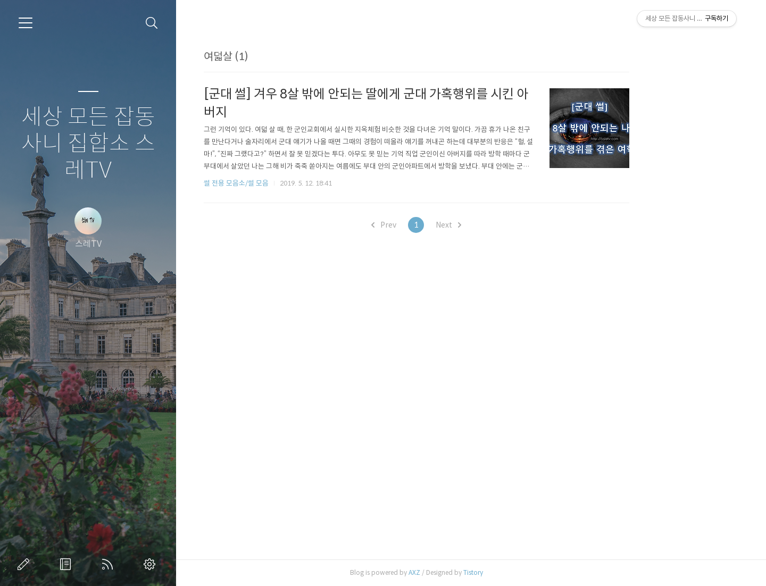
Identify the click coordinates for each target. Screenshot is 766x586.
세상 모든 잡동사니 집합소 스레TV (88, 143)
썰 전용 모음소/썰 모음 (291, 183)
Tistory (528, 572)
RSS (109, 564)
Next (503, 225)
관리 (151, 564)
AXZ (469, 572)
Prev (438, 225)
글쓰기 (25, 564)
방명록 (67, 564)
